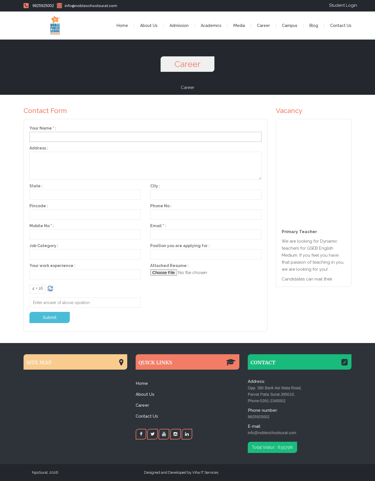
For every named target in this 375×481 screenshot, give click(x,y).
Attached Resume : (169, 265)
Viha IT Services (204, 472)
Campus (289, 25)
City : (155, 186)
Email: (158, 226)
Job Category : (43, 245)
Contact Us (340, 25)
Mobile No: (41, 226)
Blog (313, 25)
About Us (149, 25)
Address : (38, 148)
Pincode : (38, 206)
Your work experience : (52, 265)
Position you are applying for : (180, 245)
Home (122, 25)
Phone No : (161, 206)
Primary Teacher (299, 232)
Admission (179, 25)
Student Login (343, 5)
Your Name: (42, 128)
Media (239, 25)
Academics (211, 25)
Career (263, 25)
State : (36, 186)
